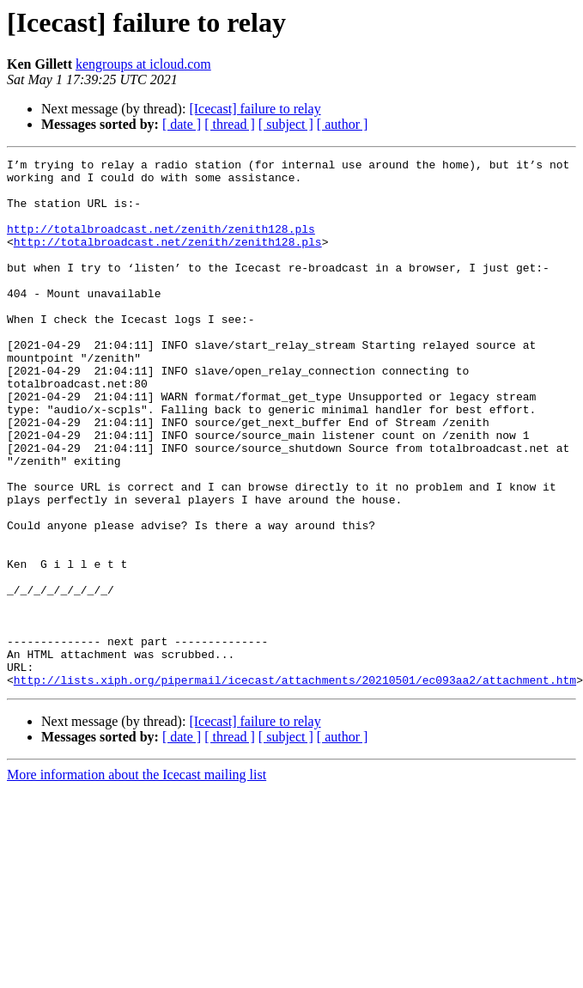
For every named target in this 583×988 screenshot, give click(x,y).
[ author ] (342, 124)
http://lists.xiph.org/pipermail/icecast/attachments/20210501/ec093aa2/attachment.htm (295, 785)
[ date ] (181, 124)
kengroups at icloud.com (143, 64)
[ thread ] (229, 124)
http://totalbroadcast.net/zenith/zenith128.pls (161, 244)
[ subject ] (285, 124)
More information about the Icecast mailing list (136, 880)
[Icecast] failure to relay (254, 108)
